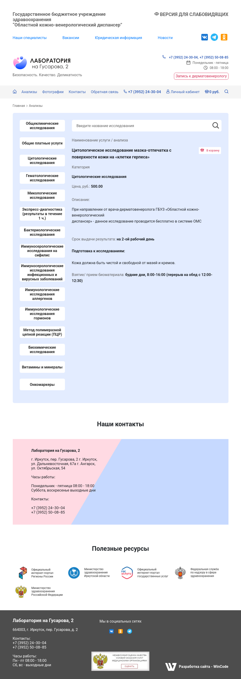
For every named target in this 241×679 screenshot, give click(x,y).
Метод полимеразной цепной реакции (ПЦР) (42, 332)
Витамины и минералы (42, 367)
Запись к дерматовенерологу (201, 76)
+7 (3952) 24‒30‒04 (29, 643)
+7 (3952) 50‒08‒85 (29, 647)
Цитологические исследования (42, 160)
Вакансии (70, 38)
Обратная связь (105, 92)
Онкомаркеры (42, 384)
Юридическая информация (118, 38)
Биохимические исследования (42, 349)
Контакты (77, 92)
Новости (165, 38)
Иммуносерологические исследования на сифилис (42, 250)
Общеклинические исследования (42, 125)
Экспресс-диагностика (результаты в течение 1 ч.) (42, 213)
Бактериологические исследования (42, 232)
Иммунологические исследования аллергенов (42, 294)
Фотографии (53, 92)
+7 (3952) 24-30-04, (180, 57)
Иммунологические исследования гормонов (42, 313)
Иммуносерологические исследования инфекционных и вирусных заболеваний (42, 272)
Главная (19, 106)
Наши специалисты (30, 38)
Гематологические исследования (42, 178)
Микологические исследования (42, 195)
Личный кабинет (183, 92)
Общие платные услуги (42, 143)
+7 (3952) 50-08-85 (214, 57)
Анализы (29, 92)
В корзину (209, 150)
